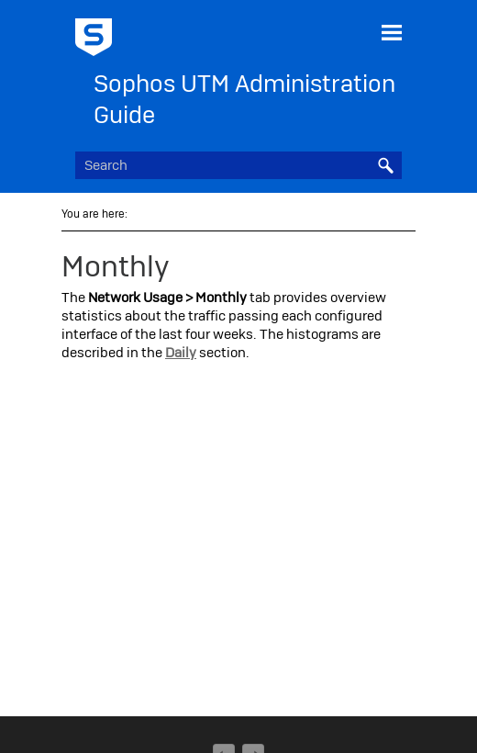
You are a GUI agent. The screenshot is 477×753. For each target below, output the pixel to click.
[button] (385, 165)
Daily (180, 352)
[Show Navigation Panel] (392, 32)
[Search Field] (238, 165)
